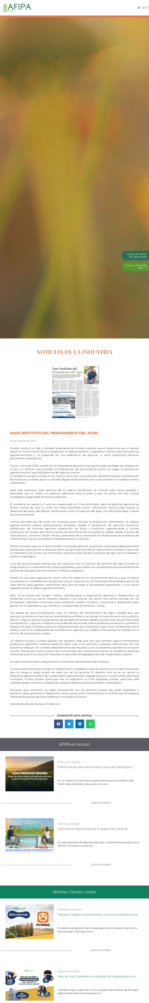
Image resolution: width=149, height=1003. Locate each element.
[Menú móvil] (143, 7)
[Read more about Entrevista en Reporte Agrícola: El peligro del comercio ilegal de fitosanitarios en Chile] (99, 866)
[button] (58, 724)
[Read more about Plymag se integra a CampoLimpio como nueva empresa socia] (99, 952)
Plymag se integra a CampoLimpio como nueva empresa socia (98, 914)
